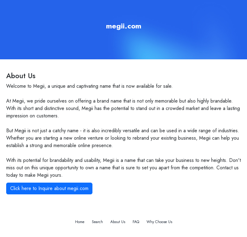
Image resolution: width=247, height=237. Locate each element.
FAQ (136, 222)
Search (97, 222)
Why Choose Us (159, 222)
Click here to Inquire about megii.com (49, 188)
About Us (117, 222)
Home (79, 222)
